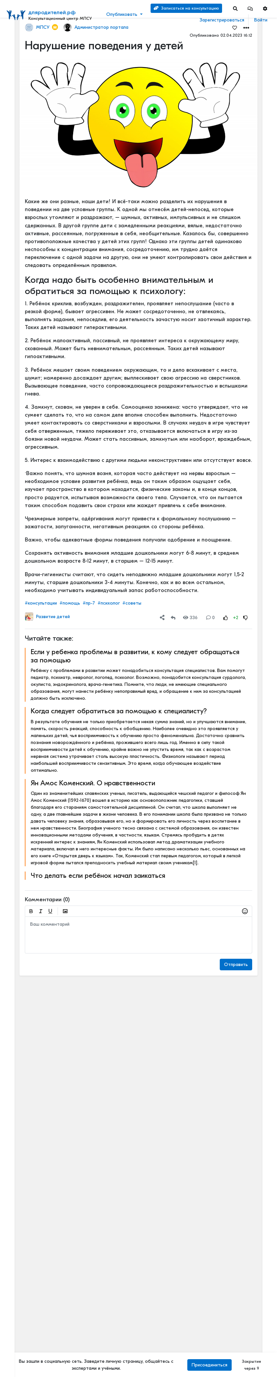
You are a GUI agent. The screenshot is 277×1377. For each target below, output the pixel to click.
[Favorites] (234, 27)
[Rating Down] (245, 617)
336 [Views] (190, 617)
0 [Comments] (210, 617)
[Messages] (250, 8)
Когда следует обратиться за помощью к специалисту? (119, 711)
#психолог (109, 603)
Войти (260, 20)
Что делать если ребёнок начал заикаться (98, 875)
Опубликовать (121, 14)
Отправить (236, 964)
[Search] (235, 8)
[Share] (162, 617)
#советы (131, 603)
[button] (250, 8)
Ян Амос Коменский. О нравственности (93, 783)
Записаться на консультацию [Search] (186, 8)
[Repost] (173, 617)
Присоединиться (209, 1365)
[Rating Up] (225, 617)
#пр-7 (89, 603)
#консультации (41, 603)
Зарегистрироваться (222, 20)
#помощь (70, 603)
